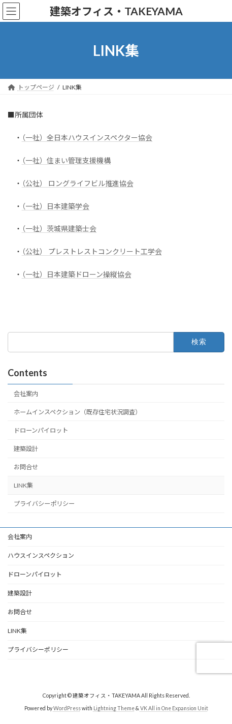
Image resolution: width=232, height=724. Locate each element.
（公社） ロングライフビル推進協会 (78, 183)
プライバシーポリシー (44, 503)
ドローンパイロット (41, 430)
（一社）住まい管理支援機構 (66, 160)
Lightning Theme (114, 708)
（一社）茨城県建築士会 (59, 228)
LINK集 (23, 485)
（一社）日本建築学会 (55, 206)
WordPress (67, 708)
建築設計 (26, 448)
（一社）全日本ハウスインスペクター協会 (87, 137)
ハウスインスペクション (41, 555)
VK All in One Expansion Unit (174, 708)
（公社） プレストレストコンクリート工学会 (92, 251)
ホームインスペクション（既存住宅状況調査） (77, 412)
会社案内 (26, 394)
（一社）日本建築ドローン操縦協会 (76, 274)
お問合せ (26, 467)
